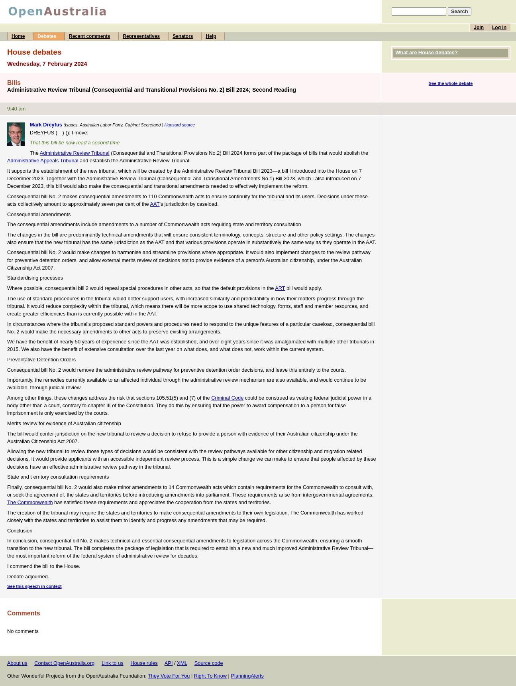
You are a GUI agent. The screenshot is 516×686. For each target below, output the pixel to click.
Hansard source (180, 124)
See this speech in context (34, 586)
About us (17, 663)
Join (479, 27)
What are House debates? (426, 52)
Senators (183, 36)
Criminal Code (227, 398)
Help (211, 36)
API (169, 663)
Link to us (113, 663)
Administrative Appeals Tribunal (42, 161)
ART (280, 288)
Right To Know (210, 676)
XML (182, 663)
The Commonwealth (30, 502)
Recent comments (89, 36)
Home (18, 36)
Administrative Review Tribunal (75, 153)
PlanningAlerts (247, 676)
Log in (499, 27)
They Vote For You (169, 676)
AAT (155, 204)
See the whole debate (451, 83)
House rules (143, 663)
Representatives (141, 36)
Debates (46, 36)
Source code (208, 663)
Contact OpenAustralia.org (64, 663)
